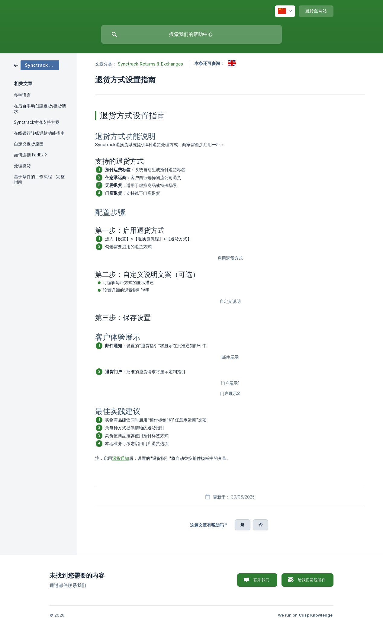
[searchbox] (191, 34)
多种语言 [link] (22, 95)
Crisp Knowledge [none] (316, 615)
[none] (285, 11)
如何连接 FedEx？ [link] (31, 154)
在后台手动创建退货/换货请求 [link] (40, 109)
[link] (36, 65)
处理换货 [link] (22, 165)
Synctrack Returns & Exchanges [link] (150, 63)
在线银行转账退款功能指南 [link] (39, 133)
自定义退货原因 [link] (28, 144)
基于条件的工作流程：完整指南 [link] (39, 179)
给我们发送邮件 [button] (312, 579)
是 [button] (242, 524)
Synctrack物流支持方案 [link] (37, 122)
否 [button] (260, 524)
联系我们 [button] (261, 579)
